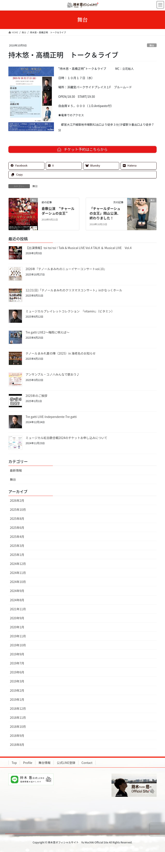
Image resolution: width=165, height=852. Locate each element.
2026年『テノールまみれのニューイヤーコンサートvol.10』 (66, 269)
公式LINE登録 (66, 762)
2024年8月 (17, 600)
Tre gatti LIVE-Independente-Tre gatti (51, 417)
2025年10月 (18, 509)
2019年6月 (17, 672)
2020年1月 (17, 627)
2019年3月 (17, 681)
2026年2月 (17, 500)
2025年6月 (17, 527)
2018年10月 (18, 726)
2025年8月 (17, 518)
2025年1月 (17, 554)
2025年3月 (17, 545)
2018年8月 (17, 744)
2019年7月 (17, 663)
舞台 (151, 45)
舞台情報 (44, 762)
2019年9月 (17, 654)
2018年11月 (18, 717)
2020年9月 (17, 618)
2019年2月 (17, 690)
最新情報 (16, 470)
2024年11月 (18, 573)
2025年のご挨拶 (36, 395)
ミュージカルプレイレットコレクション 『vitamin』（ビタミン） (70, 311)
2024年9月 (17, 591)
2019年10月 (18, 645)
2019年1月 (17, 699)
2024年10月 (18, 582)
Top (14, 762)
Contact (86, 762)
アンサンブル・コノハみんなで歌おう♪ (52, 374)
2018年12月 (18, 708)
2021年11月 (18, 609)
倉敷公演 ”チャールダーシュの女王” (57, 211)
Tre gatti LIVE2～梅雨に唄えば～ (47, 332)
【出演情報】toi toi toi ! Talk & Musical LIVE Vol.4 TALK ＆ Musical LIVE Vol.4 (79, 248)
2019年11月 (18, 636)
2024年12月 (18, 563)
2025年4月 (17, 536)
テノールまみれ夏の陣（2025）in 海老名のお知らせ (61, 353)
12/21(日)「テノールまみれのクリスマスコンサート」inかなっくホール (74, 290)
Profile (27, 762)
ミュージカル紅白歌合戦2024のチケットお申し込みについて (66, 438)
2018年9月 (17, 735)
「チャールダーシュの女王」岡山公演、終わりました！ (105, 213)
